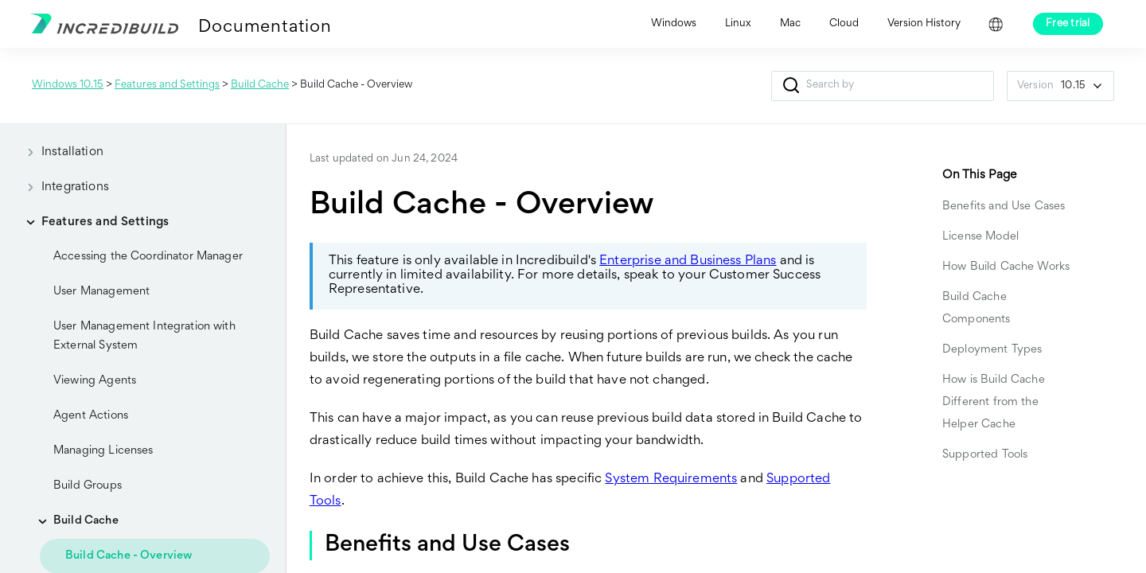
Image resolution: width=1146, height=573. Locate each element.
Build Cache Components (976, 308)
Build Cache (260, 85)
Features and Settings (167, 85)
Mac (790, 24)
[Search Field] (882, 86)
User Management (101, 291)
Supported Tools (984, 455)
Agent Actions (90, 416)
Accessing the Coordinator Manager (148, 256)
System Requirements (671, 479)
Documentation (264, 28)
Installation (59, 152)
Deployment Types (992, 350)
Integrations (62, 187)
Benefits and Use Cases (1003, 206)
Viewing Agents (94, 381)
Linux (738, 24)
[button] (790, 86)
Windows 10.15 (67, 85)
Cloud (844, 24)
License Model (980, 237)
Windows (673, 24)
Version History (924, 24)
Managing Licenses (103, 451)
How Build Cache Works (1007, 267)
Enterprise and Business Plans (687, 261)
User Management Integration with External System (144, 336)
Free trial (1068, 24)
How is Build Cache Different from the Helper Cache (993, 402)
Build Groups (87, 486)
